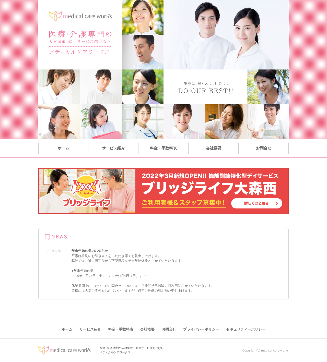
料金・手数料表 (163, 148)
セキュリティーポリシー (245, 329)
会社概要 (213, 148)
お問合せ (263, 148)
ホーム (63, 148)
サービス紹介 (113, 148)
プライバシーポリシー (201, 329)
